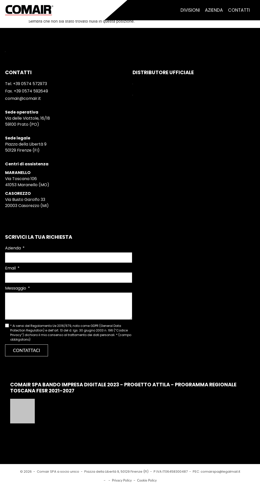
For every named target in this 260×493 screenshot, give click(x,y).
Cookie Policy (147, 480)
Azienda (214, 10)
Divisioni (190, 10)
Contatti (239, 10)
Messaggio (16, 288)
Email (11, 268)
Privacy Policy (122, 480)
